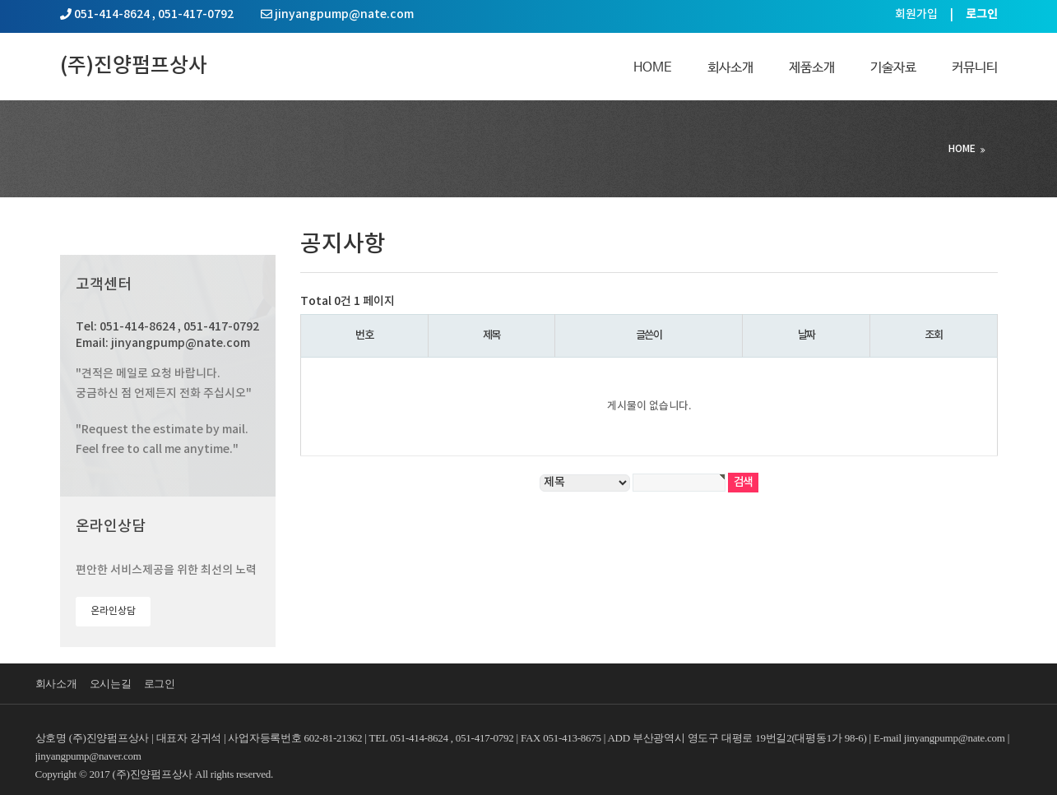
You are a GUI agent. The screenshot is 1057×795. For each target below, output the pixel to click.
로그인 (159, 683)
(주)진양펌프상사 (133, 66)
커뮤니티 (975, 68)
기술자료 (893, 68)
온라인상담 (113, 611)
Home (652, 68)
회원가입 (916, 14)
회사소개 (730, 68)
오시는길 (111, 683)
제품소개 (812, 68)
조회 (933, 335)
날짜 (806, 335)
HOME (962, 149)
